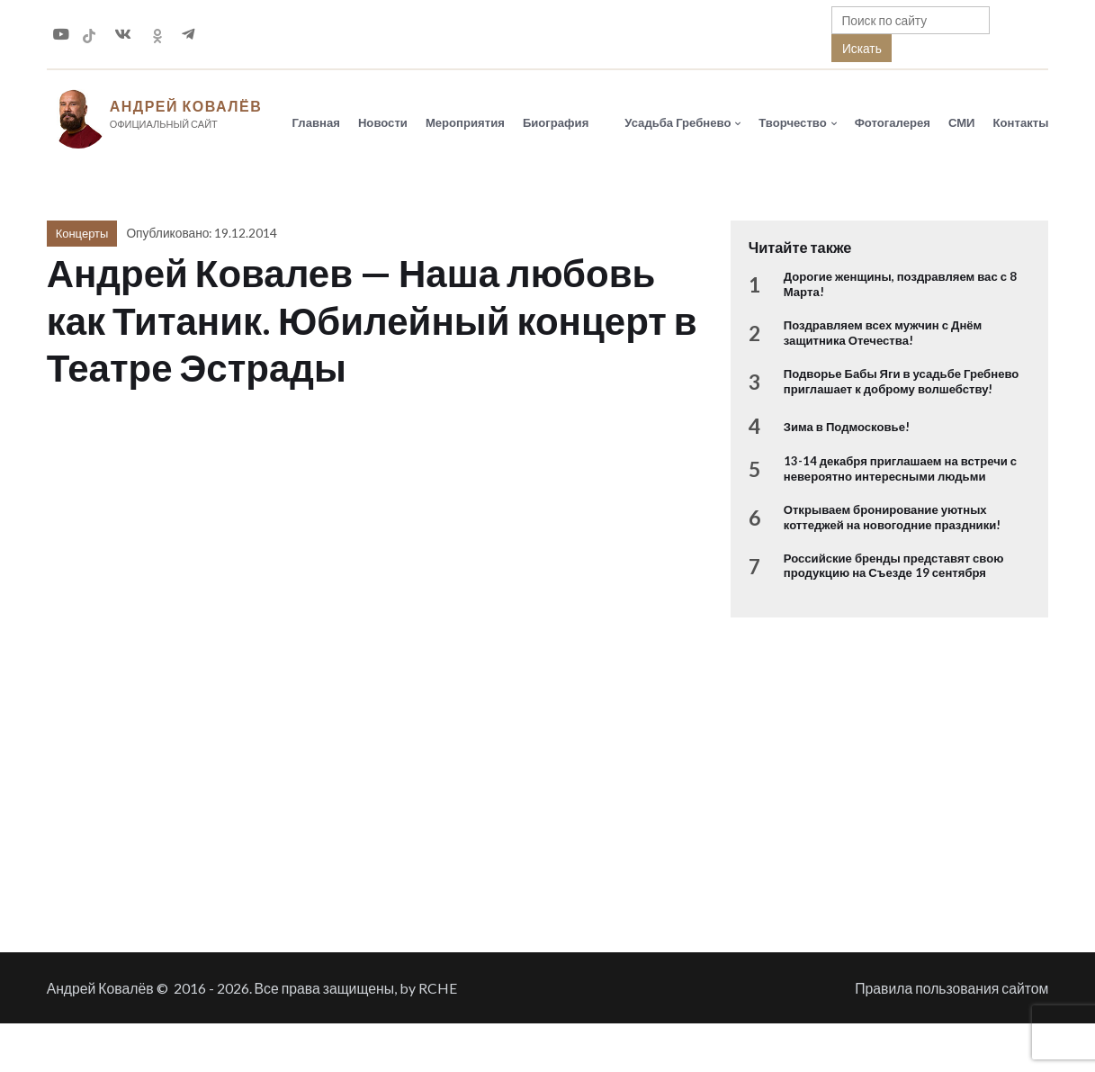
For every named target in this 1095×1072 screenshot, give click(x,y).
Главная (316, 123)
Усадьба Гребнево (677, 123)
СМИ (961, 123)
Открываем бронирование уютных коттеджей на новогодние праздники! (892, 518)
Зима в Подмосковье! (847, 428)
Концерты (82, 235)
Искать (862, 48)
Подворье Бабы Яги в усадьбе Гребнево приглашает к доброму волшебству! (901, 382)
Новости (383, 123)
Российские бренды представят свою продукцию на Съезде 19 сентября (894, 567)
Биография (555, 123)
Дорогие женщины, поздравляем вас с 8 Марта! (900, 286)
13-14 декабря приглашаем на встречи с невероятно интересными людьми (900, 469)
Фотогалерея (892, 123)
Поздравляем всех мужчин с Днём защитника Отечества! (883, 334)
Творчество (792, 123)
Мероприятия (465, 123)
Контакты (1021, 123)
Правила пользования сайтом (951, 989)
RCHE (437, 989)
